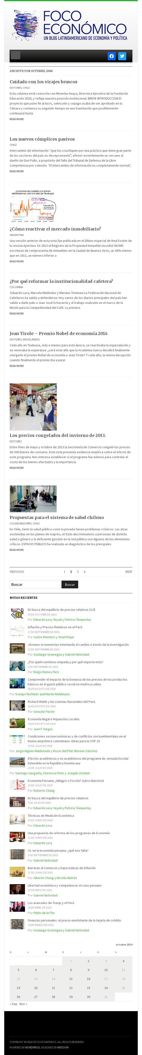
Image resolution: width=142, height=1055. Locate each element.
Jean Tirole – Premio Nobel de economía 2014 (59, 333)
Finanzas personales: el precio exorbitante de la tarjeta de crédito (74, 920)
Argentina (17, 235)
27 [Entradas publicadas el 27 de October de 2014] (35, 997)
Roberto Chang (44, 790)
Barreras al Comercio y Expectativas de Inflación (62, 868)
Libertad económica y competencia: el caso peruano (64, 885)
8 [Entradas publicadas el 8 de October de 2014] (71, 970)
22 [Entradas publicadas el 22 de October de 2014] (71, 988)
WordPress (32, 1047)
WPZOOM (63, 1047)
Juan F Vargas (43, 729)
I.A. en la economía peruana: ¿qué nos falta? (58, 850)
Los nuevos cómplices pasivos (42, 139)
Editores (16, 87)
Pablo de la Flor (44, 913)
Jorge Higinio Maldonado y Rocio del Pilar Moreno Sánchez (56, 751)
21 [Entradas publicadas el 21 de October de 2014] (53, 988)
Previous (17, 572)
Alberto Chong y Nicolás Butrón (55, 878)
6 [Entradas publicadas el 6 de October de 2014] (36, 970)
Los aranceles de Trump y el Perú (51, 903)
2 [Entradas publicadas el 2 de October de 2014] (88, 961)
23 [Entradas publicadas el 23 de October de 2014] (88, 988)
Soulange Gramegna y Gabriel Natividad (61, 654)
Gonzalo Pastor (44, 711)
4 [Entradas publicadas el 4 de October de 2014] (123, 961)
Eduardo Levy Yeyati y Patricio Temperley (62, 619)
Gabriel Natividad (45, 860)
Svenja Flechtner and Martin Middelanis (42, 694)
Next (128, 572)
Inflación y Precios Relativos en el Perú (55, 627)
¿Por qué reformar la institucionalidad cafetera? (61, 281)
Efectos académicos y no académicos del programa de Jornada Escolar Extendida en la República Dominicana (78, 760)
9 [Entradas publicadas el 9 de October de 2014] (88, 970)
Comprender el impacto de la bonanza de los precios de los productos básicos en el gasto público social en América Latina (77, 681)
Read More (17, 119)
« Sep (13, 1004)
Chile (26, 87)
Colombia (16, 287)
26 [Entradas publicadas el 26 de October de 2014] (18, 997)
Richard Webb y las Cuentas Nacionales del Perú (61, 701)
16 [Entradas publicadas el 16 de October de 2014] (88, 979)
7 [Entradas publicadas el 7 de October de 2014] (53, 970)
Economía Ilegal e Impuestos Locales (54, 719)
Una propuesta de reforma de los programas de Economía (69, 833)
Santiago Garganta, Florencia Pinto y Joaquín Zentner (52, 773)
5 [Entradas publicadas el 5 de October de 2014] (18, 970)
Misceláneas (31, 339)
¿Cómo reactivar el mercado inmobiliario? (55, 229)
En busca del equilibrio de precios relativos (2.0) (61, 609)
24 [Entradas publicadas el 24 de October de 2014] (106, 988)
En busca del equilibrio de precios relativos (58, 798)
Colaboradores (21, 523)
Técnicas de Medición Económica (51, 815)
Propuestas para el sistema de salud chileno (57, 517)
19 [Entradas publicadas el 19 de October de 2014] (18, 988)
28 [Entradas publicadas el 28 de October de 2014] (53, 997)
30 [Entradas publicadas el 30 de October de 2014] (88, 997)
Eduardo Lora (42, 825)
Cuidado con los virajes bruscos (43, 81)
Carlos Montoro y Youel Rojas (53, 637)
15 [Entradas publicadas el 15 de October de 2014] (71, 979)
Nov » (23, 1004)
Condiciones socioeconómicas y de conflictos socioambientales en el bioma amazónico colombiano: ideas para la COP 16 (77, 738)
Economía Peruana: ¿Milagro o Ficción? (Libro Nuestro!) (66, 781)
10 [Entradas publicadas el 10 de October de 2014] (106, 970)
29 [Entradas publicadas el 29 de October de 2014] (71, 997)
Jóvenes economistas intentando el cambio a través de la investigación (78, 644)
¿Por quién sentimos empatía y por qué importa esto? (65, 662)
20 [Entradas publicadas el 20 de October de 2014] (35, 988)
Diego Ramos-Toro (46, 672)
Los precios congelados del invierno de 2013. (58, 435)
